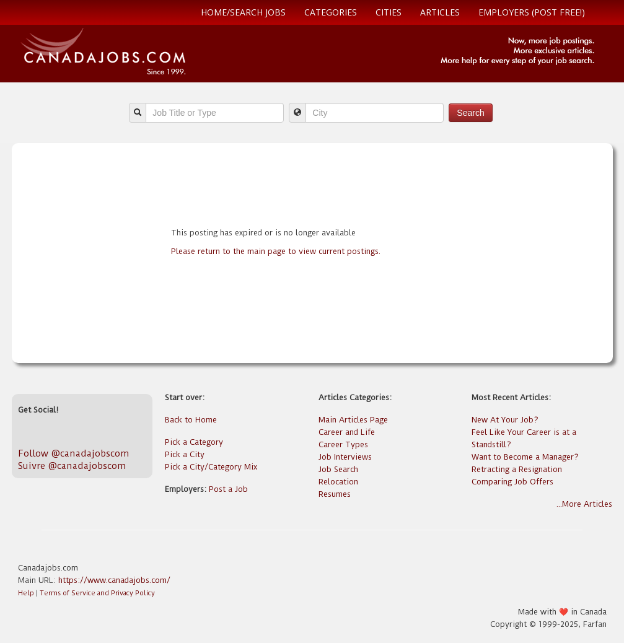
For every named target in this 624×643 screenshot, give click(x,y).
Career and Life (347, 432)
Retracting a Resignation (517, 469)
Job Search (338, 469)
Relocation (338, 481)
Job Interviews (345, 456)
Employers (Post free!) (531, 12)
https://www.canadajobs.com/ (114, 580)
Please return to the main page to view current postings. (275, 251)
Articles (440, 12)
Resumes (335, 494)
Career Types (343, 444)
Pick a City (184, 454)
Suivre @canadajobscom (72, 465)
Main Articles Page (353, 419)
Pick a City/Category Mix (211, 466)
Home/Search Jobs (243, 12)
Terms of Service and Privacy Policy (97, 593)
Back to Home (191, 419)
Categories (330, 12)
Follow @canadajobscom (73, 453)
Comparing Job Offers (512, 481)
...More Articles (584, 504)
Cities (389, 12)
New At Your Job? (505, 419)
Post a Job (228, 489)
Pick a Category (194, 442)
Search (470, 113)
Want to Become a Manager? (525, 456)
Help (26, 593)
